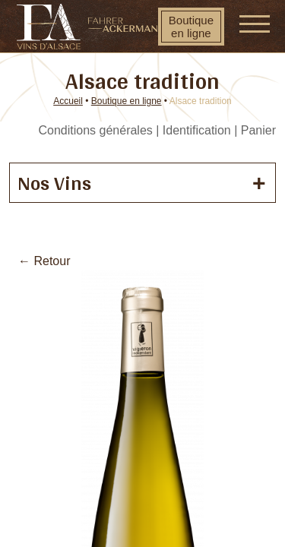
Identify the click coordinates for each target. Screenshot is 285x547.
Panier (258, 130)
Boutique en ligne (191, 27)
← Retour (44, 261)
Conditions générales (95, 130)
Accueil (68, 101)
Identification (197, 130)
